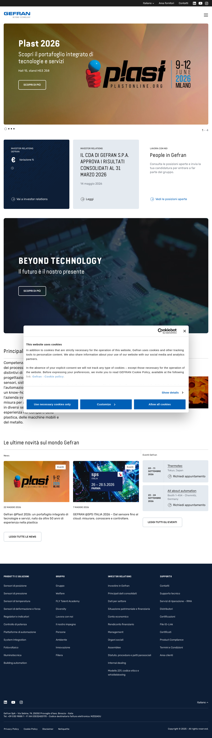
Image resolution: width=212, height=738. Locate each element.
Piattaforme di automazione (20, 632)
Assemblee (114, 647)
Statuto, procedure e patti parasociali (129, 655)
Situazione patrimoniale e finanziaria (129, 608)
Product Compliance (172, 639)
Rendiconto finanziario (121, 624)
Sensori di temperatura (17, 601)
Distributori (166, 608)
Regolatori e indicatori (16, 616)
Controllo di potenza (15, 624)
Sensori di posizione (15, 585)
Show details (170, 392)
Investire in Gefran (118, 585)
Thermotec (175, 466)
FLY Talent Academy (68, 601)
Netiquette (63, 729)
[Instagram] (205, 3)
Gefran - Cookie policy (48, 376)
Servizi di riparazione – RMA (176, 601)
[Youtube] (199, 3)
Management (115, 632)
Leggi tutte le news (22, 536)
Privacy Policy (11, 729)
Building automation (15, 663)
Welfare (60, 593)
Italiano (147, 3)
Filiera (59, 655)
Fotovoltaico (11, 647)
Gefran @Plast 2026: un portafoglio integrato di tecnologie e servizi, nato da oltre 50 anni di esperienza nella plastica (36, 518)
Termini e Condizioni (171, 647)
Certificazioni (167, 616)
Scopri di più (32, 84)
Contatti (183, 3)
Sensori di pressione (15, 593)
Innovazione (63, 647)
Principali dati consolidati (122, 593)
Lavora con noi (64, 616)
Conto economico (118, 616)
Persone (61, 632)
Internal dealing (117, 663)
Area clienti (166, 655)
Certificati (165, 632)
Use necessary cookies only (52, 404)
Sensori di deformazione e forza (22, 608)
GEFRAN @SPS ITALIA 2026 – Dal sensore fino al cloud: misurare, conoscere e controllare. (105, 516)
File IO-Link (166, 624)
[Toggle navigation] (206, 15)
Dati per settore (117, 601)
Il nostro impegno (66, 624)
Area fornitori (166, 3)
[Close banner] (184, 331)
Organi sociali (115, 639)
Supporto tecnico (170, 593)
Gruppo (60, 585)
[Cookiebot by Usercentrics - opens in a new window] (160, 331)
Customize (106, 404)
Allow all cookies (160, 404)
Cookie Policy (31, 729)
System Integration (15, 639)
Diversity (61, 608)
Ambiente (61, 639)
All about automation (182, 491)
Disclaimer (47, 729)
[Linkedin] (193, 3)
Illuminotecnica (12, 655)
